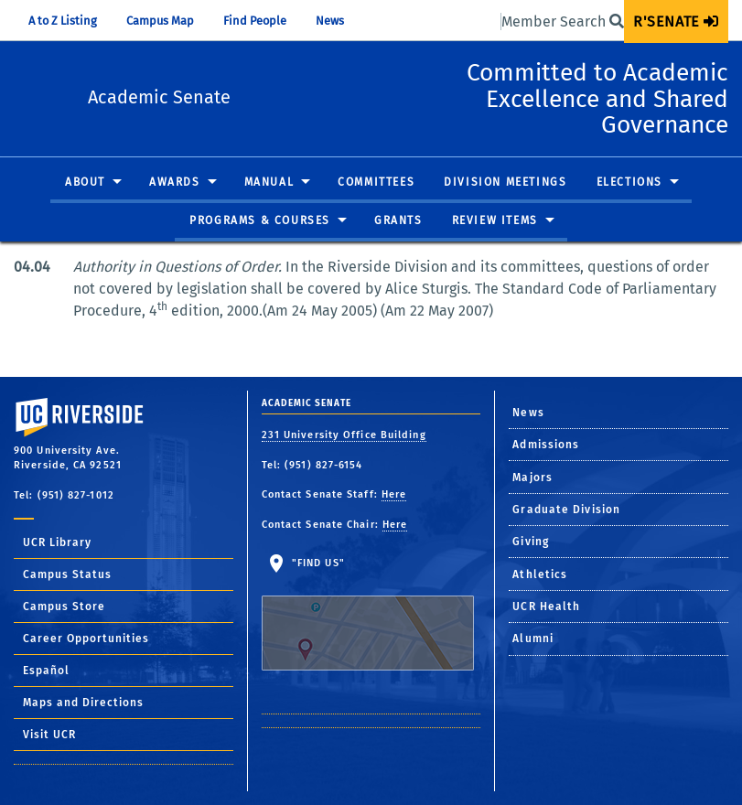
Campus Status (67, 574)
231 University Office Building (344, 435)
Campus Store (64, 606)
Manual (269, 183)
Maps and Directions (83, 702)
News (330, 20)
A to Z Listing (62, 20)
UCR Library (57, 542)
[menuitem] (676, 21)
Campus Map (160, 20)
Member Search (562, 21)
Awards (174, 183)
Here (394, 494)
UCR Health (546, 606)
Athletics (539, 574)
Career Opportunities (86, 638)
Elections (629, 183)
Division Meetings (505, 183)
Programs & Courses (259, 221)
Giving (530, 541)
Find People (254, 20)
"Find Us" (368, 614)
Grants (398, 221)
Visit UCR (49, 734)
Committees (376, 183)
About (85, 183)
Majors (532, 477)
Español (46, 670)
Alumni (533, 638)
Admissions (545, 444)
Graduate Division (566, 509)
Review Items (495, 221)
